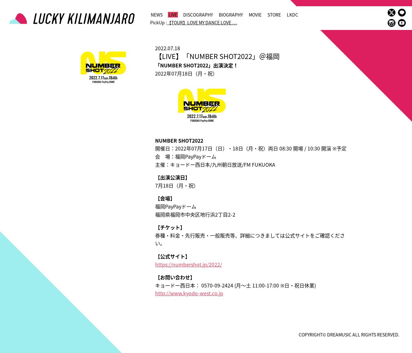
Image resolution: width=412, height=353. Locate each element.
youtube (402, 23)
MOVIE (255, 14)
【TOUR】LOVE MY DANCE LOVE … (202, 22)
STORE (274, 14)
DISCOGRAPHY (198, 14)
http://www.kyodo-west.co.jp (189, 293)
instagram (391, 23)
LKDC (292, 14)
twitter (391, 13)
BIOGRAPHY (231, 14)
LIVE (173, 14)
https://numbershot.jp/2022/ (188, 264)
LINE (402, 13)
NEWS (157, 14)
